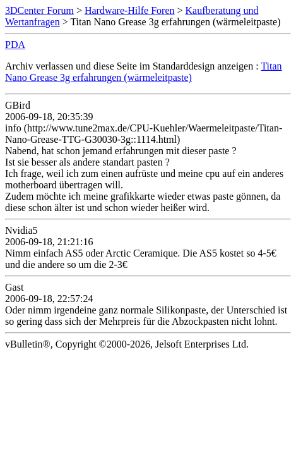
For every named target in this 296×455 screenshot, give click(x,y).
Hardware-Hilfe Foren (130, 10)
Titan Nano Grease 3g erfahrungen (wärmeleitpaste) (143, 72)
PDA (15, 44)
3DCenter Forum (39, 10)
